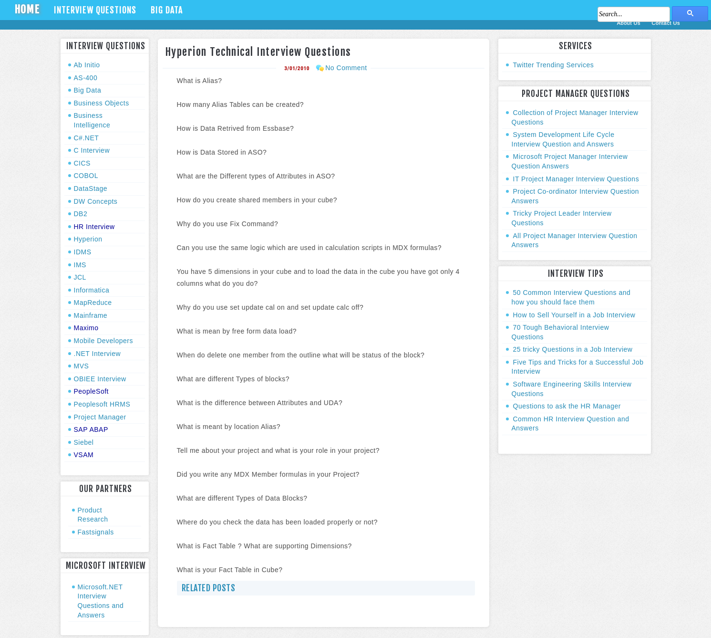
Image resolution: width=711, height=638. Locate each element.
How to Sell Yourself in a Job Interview (574, 315)
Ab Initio (87, 65)
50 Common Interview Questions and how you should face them (571, 297)
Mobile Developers (103, 341)
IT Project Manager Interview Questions (576, 179)
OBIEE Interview (100, 379)
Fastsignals (96, 532)
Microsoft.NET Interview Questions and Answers (101, 601)
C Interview (92, 150)
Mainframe (91, 315)
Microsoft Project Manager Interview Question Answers (570, 161)
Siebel (84, 442)
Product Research (93, 514)
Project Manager (100, 417)
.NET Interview (97, 353)
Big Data (167, 10)
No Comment (346, 68)
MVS (81, 366)
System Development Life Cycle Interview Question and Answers (563, 139)
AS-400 (86, 78)
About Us (629, 23)
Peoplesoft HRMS (102, 404)
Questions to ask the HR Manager (567, 406)
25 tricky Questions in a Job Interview (573, 349)
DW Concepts (96, 201)
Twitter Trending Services (553, 65)
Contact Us (666, 23)
